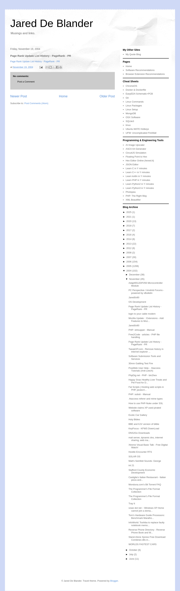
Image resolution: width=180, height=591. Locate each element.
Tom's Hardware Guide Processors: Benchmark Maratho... (146, 516)
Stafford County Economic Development (141, 471)
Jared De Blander (51, 23)
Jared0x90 (133, 297)
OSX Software (133, 117)
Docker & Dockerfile (136, 89)
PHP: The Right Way (136, 196)
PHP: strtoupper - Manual (141, 330)
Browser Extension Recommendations (145, 74)
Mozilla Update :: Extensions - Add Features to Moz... (146, 319)
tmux (128, 125)
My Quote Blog (133, 54)
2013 (129, 243)
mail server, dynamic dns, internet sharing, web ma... (145, 439)
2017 (129, 230)
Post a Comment (26, 81)
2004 (129, 270)
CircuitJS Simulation (136, 152)
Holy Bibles (134, 419)
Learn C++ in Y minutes (138, 172)
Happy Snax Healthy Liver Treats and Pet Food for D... (147, 381)
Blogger (114, 580)
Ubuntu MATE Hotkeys (137, 129)
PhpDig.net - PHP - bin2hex (142, 375)
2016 (129, 234)
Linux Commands (135, 101)
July (131, 554)
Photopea (131, 192)
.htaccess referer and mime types (145, 398)
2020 (129, 221)
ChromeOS (131, 86)
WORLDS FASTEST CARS (142, 544)
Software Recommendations (140, 70)
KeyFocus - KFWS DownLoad (143, 428)
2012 (129, 248)
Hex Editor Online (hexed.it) (140, 160)
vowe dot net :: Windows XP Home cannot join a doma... (146, 509)
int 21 (131, 465)
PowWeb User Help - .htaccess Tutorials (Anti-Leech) (144, 369)
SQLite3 (130, 121)
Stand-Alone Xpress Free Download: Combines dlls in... (147, 538)
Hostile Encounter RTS (140, 452)
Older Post (107, 96)
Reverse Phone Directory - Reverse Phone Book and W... (146, 531)
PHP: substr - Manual (139, 394)
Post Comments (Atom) (36, 103)
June (132, 558)
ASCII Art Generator (136, 149)
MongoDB (131, 113)
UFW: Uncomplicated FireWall (141, 133)
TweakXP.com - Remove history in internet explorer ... (145, 350)
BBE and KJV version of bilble (143, 424)
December (134, 274)
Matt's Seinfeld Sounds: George (144, 461)
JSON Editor (132, 164)
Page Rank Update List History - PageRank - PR (35, 61)
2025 (129, 212)
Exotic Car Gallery (137, 415)
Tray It (131, 503)
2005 (129, 266)
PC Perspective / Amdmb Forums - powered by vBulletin (146, 291)
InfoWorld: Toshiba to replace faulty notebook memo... (146, 524)
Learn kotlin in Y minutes (138, 176)
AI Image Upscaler (135, 145)
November (134, 279)
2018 (129, 225)
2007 (129, 257)
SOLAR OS (134, 456)
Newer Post (18, 96)
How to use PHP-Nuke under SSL (145, 403)
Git (127, 97)
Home (63, 96)
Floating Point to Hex (136, 156)
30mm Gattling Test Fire (140, 363)
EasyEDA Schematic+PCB (139, 93)
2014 (129, 239)
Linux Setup (132, 109)
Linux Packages (134, 105)
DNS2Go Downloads (139, 433)
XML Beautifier (133, 199)
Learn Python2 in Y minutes (140, 184)
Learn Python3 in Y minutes (140, 188)
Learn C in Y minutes (136, 168)
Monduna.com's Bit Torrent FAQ (144, 484)
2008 (129, 252)
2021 (129, 216)
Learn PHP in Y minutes (138, 180)
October (133, 550)
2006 (129, 261)
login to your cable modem (141, 313)
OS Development (137, 302)
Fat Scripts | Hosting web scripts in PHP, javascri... (146, 388)
